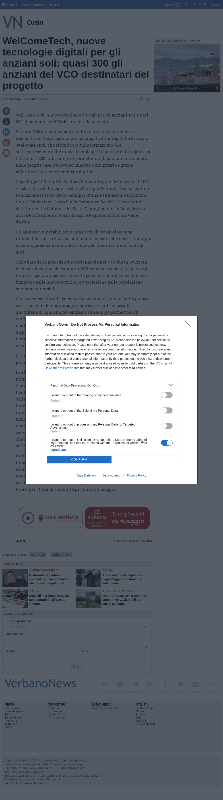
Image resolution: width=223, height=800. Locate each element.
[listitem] (111, 385)
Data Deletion (86, 475)
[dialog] (111, 400)
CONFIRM (79, 459)
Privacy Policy (136, 475)
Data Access (111, 475)
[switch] (167, 395)
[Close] (188, 325)
